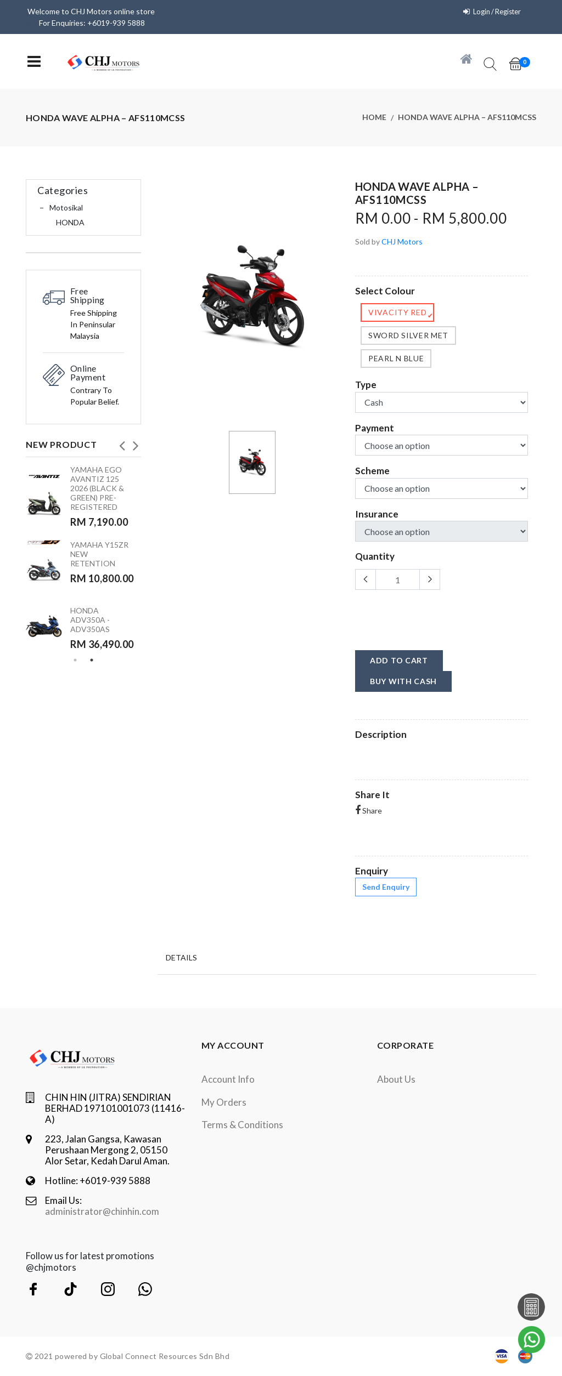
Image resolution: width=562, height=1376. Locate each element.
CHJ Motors (402, 241)
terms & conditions (242, 1124)
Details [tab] (181, 957)
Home (374, 117)
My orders (223, 1102)
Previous (121, 442)
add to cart (399, 660)
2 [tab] (91, 660)
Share (368, 810)
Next (135, 442)
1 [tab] (75, 660)
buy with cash (403, 681)
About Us (396, 1079)
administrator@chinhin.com (102, 1211)
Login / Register (494, 11)
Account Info (228, 1079)
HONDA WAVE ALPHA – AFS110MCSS (467, 117)
